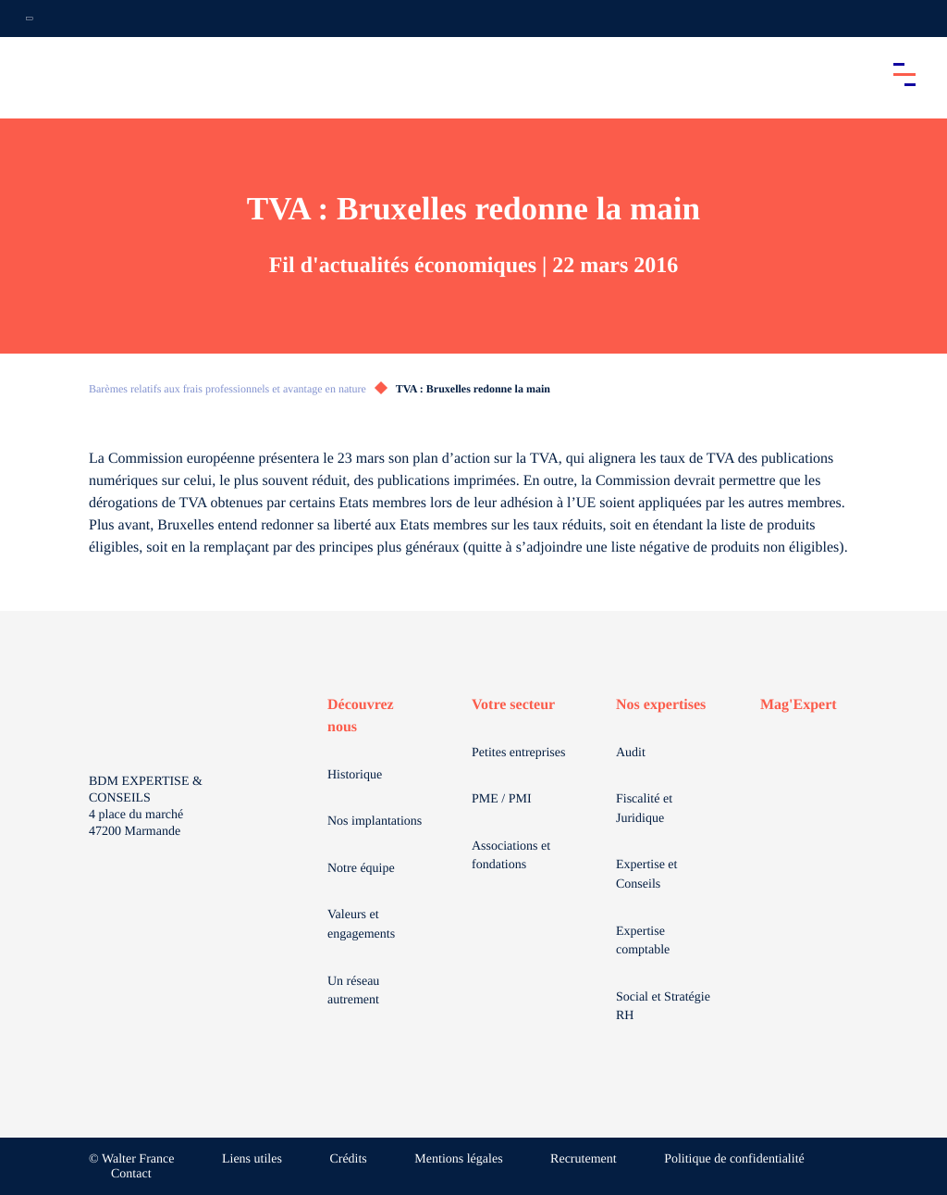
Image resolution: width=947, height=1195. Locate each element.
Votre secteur (513, 705)
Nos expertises (661, 705)
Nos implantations (374, 821)
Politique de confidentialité (734, 1159)
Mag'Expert (798, 705)
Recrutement (583, 1159)
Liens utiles (252, 1159)
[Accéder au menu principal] (904, 74)
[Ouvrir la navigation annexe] (29, 18)
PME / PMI (502, 799)
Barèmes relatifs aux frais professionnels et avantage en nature (227, 388)
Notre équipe (361, 869)
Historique (354, 775)
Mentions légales (458, 1159)
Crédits (347, 1159)
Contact (131, 1174)
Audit (631, 753)
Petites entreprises (518, 753)
